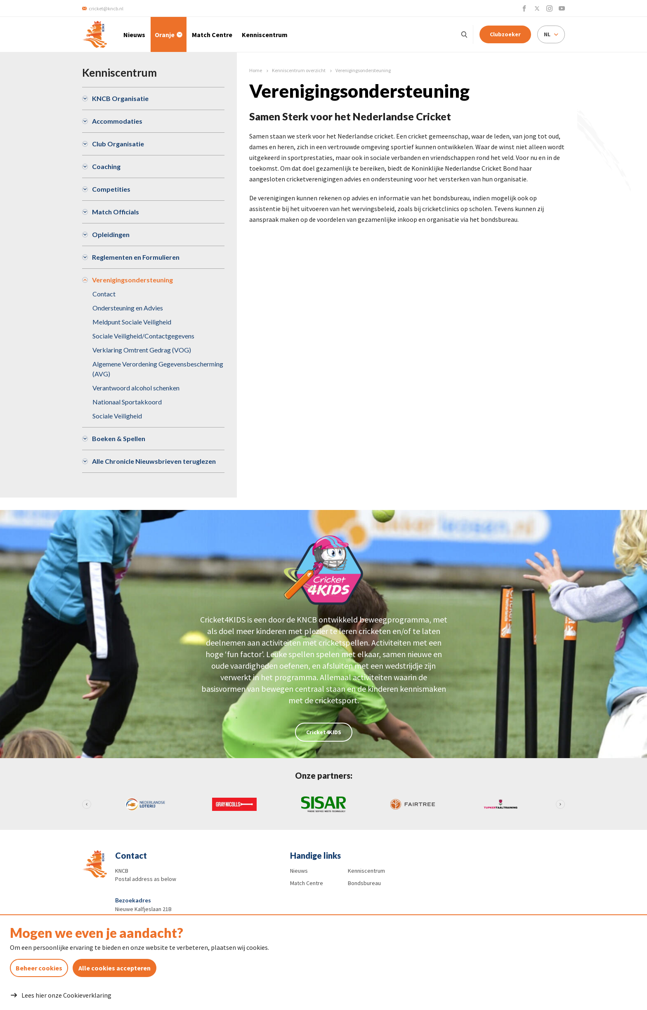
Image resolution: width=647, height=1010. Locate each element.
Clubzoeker (505, 34)
